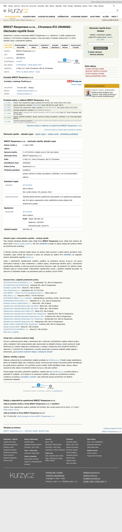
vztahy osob (53, 134)
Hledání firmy (29, 17)
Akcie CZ (17, 6)
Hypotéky (59, 6)
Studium (119, 2)
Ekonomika (48, 447)
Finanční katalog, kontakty (94, 73)
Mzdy (33, 453)
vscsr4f (19, 61)
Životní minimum (8, 455)
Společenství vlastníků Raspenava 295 (18, 322)
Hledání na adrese (46, 17)
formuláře (73, 463)
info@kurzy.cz (53, 360)
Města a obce (70, 444)
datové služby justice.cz (23, 244)
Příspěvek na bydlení (9, 450)
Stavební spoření (36, 444)
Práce (90, 6)
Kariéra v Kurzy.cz (90, 476)
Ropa (47, 458)
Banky (26, 439)
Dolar (37, 447)
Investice (48, 439)
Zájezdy (98, 2)
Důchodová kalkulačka (10, 444)
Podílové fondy (56, 444)
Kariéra (93, 2)
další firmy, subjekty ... (12, 332)
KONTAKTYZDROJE (45, 47)
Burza (47, 442)
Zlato (47, 6)
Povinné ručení (8, 460)
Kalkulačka (77, 6)
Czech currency (92, 453)
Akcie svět (24, 6)
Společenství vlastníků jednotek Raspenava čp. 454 (23, 316)
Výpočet (14, 439)
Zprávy (10, 6)
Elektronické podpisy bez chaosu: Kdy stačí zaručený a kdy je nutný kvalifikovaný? (104, 94)
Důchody (27, 464)
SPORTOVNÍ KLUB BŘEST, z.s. (15, 329)
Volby (88, 447)
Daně (68, 463)
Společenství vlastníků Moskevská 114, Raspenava (23, 319)
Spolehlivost (99, 442)
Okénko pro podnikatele (95, 86)
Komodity (41, 6)
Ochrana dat (50, 473)
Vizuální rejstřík (13, 17)
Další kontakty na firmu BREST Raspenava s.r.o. (36, 416)
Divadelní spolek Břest (12, 288)
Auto (88, 442)
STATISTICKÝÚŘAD (33, 47)
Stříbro (61, 456)
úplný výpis (40, 134)
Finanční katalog (71, 452)
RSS (92, 481)
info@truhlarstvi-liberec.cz (27, 91)
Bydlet (114, 2)
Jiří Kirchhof (37, 105)
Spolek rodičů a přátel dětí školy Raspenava (20, 324)
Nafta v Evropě (49, 460)
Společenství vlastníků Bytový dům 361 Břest (20, 308)
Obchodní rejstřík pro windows (96, 71)
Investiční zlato (53, 456)
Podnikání (69, 439)
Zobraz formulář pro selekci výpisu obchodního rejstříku (63, 130)
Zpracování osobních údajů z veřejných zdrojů (32, 352)
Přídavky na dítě (8, 447)
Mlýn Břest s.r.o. (9, 296)
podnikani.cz (58, 391)
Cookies (59, 473)
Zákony (84, 6)
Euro (33, 447)
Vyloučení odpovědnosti (55, 476)
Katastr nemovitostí (72, 447)
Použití (86, 481)
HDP (54, 447)
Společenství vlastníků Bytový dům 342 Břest (20, 306)
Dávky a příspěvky (30, 456)
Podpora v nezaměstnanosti (33, 462)
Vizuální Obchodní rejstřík (94, 69)
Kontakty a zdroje (28, 377)
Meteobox (109, 2)
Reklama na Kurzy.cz (91, 473)
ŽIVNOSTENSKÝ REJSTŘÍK (21, 47)
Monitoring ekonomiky (94, 444)
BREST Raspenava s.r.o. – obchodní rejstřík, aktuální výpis (26, 431)
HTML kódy (99, 481)
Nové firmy (95, 17)
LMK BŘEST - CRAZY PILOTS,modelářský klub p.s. (23, 293)
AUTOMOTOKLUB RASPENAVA (16, 285)
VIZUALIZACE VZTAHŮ (76, 47)
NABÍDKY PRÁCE (65, 47)
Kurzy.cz (5, 20)
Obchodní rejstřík (15, 20)
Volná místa (33, 450)
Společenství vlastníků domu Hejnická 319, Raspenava (24, 314)
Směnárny (27, 447)
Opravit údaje (76, 84)
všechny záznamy (96, 54)
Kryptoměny (49, 450)
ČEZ (51, 442)
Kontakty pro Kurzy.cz (91, 478)
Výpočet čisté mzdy (9, 442)
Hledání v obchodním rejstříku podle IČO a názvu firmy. (100, 37)
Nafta (60, 458)
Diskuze (101, 6)
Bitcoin (52, 6)
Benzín (56, 458)
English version (92, 450)
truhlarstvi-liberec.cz (24, 94)
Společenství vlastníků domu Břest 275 (18, 311)
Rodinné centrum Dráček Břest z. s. (17, 303)
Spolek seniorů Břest (11, 327)
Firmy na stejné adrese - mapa (28, 72)
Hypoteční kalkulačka (10, 458)
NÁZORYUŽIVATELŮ (55, 47)
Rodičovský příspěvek (10, 452)
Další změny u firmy (11, 410)
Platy (37, 453)
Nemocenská (28, 459)
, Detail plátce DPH (29, 65)
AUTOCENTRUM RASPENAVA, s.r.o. (18, 282)
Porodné (36, 459)
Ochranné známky (79, 17)
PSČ (76, 444)
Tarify (65, 6)
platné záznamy (95, 52)
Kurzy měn (32, 6)
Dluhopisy (48, 444)
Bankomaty (34, 439)
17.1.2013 (7, 103)
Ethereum (62, 450)
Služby (106, 17)
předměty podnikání (69, 134)
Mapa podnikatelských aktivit (95, 76)
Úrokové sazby (29, 442)
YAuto (103, 2)
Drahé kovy (49, 453)
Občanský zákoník (72, 455)
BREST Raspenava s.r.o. (28, 20)
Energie (70, 6)
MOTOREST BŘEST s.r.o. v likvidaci (17, 298)
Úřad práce (27, 453)
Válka (95, 6)
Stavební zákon (71, 460)
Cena (93, 442)
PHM (51, 458)
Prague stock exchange (94, 456)
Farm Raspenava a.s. (11, 290)
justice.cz (29, 257)
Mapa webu (94, 447)
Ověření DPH (63, 17)
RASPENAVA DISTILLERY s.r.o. (15, 301)
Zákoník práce (70, 458)
